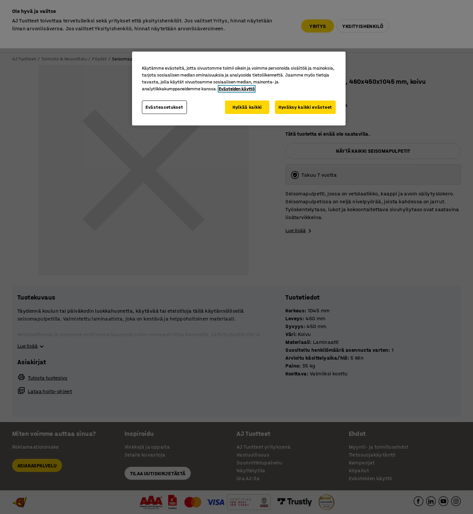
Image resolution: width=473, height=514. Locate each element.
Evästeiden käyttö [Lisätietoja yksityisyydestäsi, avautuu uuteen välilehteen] (237, 89)
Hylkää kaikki (247, 107)
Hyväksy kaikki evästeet (305, 107)
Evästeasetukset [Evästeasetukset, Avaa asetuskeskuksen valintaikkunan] (164, 107)
